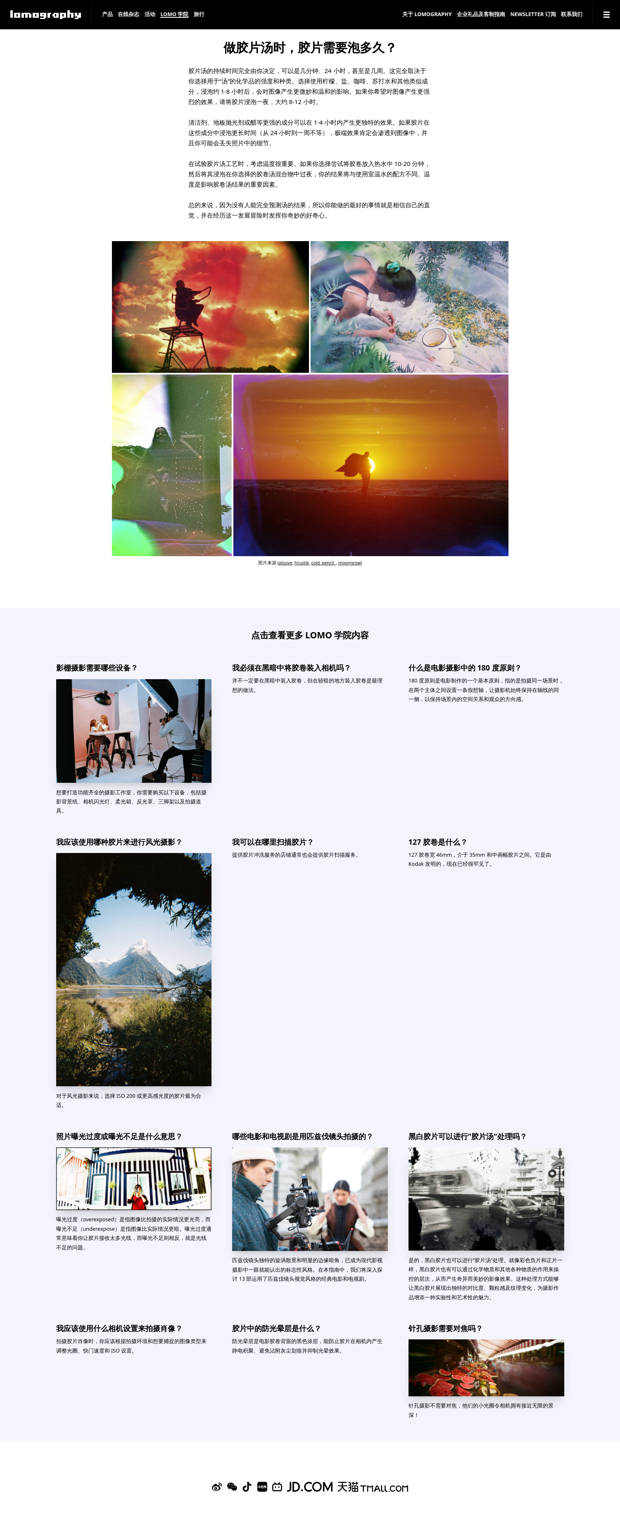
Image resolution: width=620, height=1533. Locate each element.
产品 (107, 14)
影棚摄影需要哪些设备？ (97, 668)
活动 (150, 14)
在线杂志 (128, 14)
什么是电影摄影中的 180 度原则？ (465, 668)
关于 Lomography (426, 14)
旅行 (199, 14)
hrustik (302, 563)
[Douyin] (247, 1487)
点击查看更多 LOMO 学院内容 (310, 635)
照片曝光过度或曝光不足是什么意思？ (119, 1136)
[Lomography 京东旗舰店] (310, 1487)
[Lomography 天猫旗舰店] (373, 1487)
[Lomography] (45, 14)
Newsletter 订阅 (533, 14)
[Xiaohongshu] (262, 1487)
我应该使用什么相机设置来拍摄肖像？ (119, 1328)
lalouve (285, 563)
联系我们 (571, 14)
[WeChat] (232, 1487)
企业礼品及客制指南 (481, 14)
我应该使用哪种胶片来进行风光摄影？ (119, 842)
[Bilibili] (277, 1487)
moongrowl (350, 563)
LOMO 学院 (174, 14)
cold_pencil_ (323, 563)
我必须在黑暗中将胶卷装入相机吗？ (291, 668)
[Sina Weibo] (217, 1487)
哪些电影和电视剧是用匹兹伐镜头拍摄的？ (302, 1136)
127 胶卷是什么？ (438, 842)
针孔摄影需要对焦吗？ (446, 1328)
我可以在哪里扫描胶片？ (273, 842)
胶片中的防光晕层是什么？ (276, 1328)
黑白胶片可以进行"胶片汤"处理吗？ (468, 1136)
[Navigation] (606, 15)
